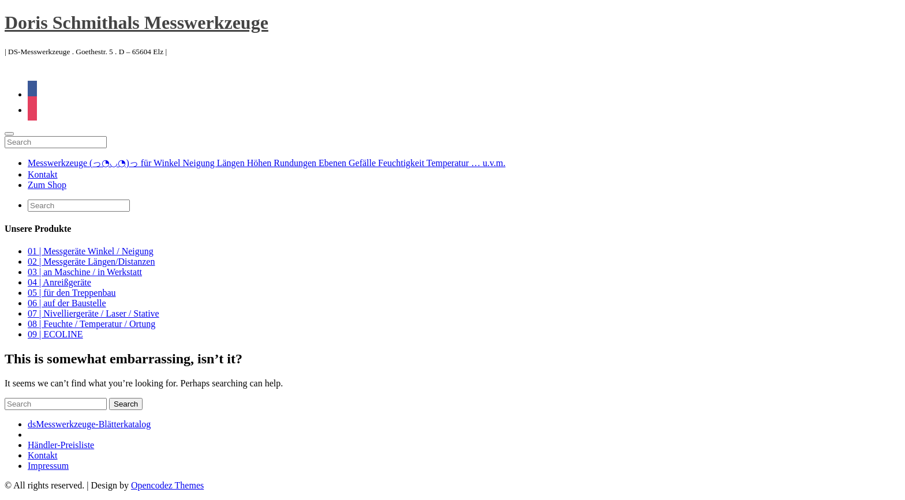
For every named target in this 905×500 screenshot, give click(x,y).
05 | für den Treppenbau (72, 293)
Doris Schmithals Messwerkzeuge (136, 22)
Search (126, 404)
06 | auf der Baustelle (67, 303)
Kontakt (43, 174)
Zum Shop (47, 185)
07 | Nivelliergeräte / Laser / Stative (93, 313)
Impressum (48, 466)
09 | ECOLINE (55, 334)
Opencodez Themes (167, 485)
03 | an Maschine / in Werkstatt (85, 272)
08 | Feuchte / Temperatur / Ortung (91, 324)
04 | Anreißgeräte (59, 282)
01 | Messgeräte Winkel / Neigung (91, 251)
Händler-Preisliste (61, 445)
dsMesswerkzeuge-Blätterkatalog (89, 424)
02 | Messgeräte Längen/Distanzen (91, 261)
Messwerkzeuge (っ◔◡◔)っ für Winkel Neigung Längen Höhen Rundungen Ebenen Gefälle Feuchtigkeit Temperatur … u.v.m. (267, 163)
